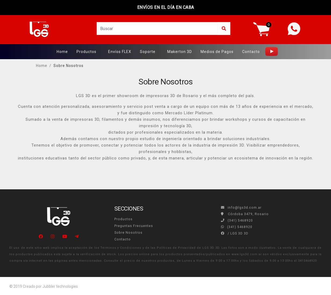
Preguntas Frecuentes (133, 226)
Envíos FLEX (119, 51)
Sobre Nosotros (68, 65)
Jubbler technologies (60, 286)
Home (62, 51)
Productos (86, 51)
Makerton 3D (179, 51)
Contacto (251, 51)
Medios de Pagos (217, 51)
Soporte (147, 51)
